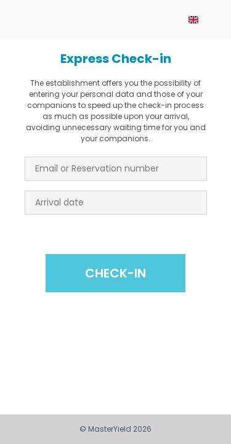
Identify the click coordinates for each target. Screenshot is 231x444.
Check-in (115, 273)
